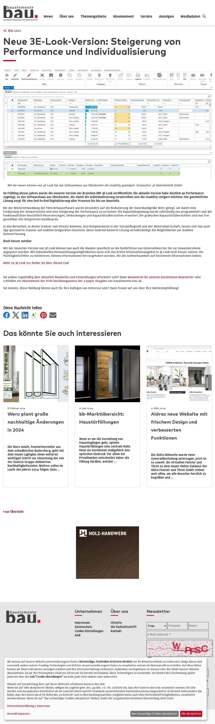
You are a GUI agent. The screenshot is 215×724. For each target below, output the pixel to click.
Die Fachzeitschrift (123, 627)
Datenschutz (83, 627)
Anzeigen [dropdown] (166, 16)
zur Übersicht (14, 511)
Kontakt (116, 631)
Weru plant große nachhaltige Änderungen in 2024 (36, 422)
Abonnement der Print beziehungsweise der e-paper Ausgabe (64, 281)
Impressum (82, 622)
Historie (116, 622)
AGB (77, 635)
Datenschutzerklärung (20, 705)
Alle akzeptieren (191, 713)
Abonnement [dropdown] (123, 16)
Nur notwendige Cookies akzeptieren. (154, 713)
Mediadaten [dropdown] (190, 16)
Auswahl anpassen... (19, 713)
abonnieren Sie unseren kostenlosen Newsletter (161, 277)
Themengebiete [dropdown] (93, 16)
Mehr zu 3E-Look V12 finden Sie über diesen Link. (36, 263)
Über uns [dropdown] (66, 16)
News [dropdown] (48, 16)
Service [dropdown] (146, 16)
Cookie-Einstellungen (89, 631)
